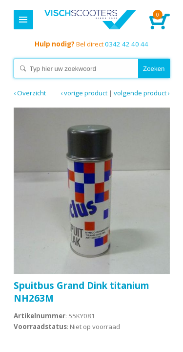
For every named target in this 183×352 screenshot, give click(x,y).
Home (90, 19)
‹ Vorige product (84, 92)
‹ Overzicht (30, 92)
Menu (23, 19)
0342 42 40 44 (91, 44)
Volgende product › (142, 92)
